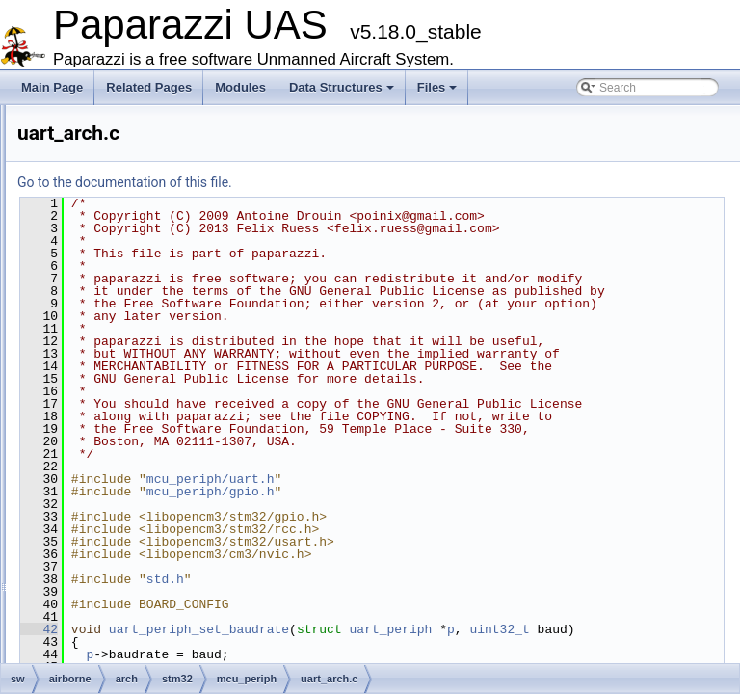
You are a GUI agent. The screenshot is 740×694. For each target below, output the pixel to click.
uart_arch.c (169, 393)
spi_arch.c (167, 308)
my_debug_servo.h (174, 584)
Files (437, 87)
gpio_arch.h (171, 181)
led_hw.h (148, 499)
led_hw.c (148, 478)
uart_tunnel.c (158, 626)
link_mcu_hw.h (163, 520)
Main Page (52, 87)
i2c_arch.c (167, 202)
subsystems (155, 457)
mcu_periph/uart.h (451, 617)
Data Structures (341, 87)
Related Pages (149, 87)
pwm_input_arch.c (187, 245)
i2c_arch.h (167, 223)
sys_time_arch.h (183, 372)
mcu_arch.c (155, 541)
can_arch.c (169, 117)
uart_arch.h (170, 414)
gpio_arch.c (170, 160)
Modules (240, 87)
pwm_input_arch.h (188, 266)
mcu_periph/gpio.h (451, 629)
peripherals (153, 435)
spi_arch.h (167, 329)
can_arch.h (169, 139)
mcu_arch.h (155, 563)
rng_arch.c (168, 287)
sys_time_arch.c (183, 351)
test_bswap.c (159, 605)
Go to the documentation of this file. (365, 182)
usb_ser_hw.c (160, 647)
